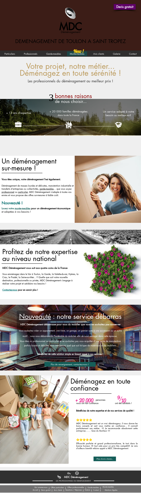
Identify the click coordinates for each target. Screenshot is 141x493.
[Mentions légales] (111, 490)
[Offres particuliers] (57, 487)
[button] (125, 7)
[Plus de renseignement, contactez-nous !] (70, 364)
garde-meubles (47, 188)
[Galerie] (87, 490)
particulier (23, 192)
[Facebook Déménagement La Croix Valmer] (77, 473)
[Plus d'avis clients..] (105, 459)
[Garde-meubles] (93, 487)
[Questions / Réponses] (73, 490)
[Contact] (96, 490)
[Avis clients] (57, 490)
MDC (70, 26)
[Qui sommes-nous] (40, 487)
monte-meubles (22, 208)
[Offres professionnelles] (75, 487)
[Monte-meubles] (108, 487)
